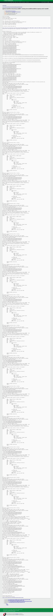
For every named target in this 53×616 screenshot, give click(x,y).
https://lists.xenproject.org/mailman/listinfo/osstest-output (13, 597)
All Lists (5, 5)
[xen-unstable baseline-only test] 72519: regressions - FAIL (16, 600)
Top (3, 5)
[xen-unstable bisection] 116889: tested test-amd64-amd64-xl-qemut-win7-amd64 (19, 599)
